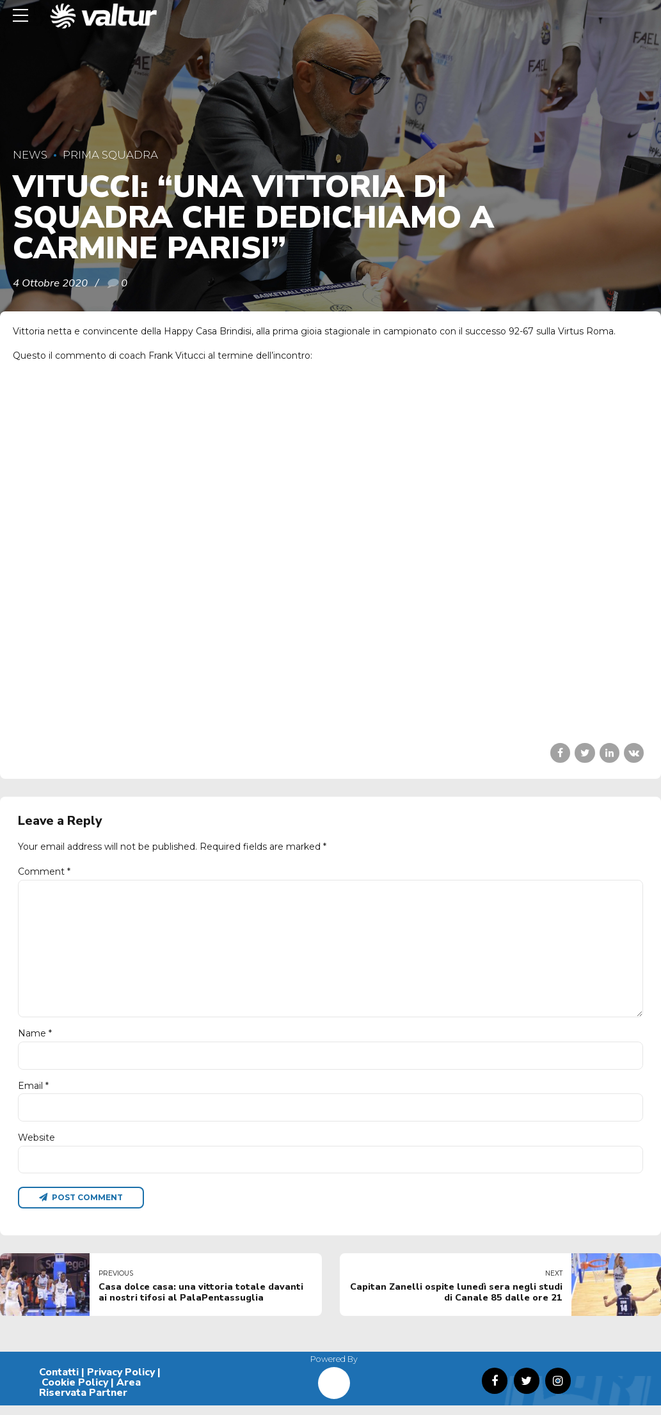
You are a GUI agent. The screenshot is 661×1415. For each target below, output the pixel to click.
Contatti (59, 1382)
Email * (33, 1092)
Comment (44, 871)
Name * (35, 1040)
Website (36, 1146)
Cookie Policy (75, 1392)
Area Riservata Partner (90, 1397)
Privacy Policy (121, 1382)
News (30, 154)
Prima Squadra (110, 154)
